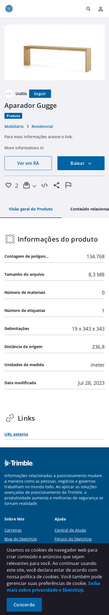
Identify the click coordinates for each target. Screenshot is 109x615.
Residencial (42, 126)
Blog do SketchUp (20, 539)
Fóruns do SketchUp (73, 539)
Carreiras (13, 530)
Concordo (24, 605)
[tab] (31, 209)
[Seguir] (40, 94)
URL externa (16, 434)
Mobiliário (14, 126)
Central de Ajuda (70, 530)
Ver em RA (28, 163)
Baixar (81, 163)
